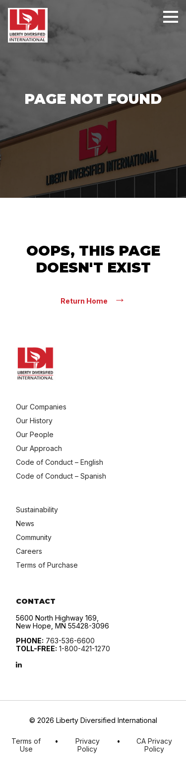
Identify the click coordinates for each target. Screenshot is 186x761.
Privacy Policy (87, 745)
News (25, 523)
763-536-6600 (70, 640)
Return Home (93, 300)
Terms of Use (26, 745)
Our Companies (41, 407)
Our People (35, 434)
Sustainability (37, 509)
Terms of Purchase (47, 565)
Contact (36, 601)
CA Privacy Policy (154, 745)
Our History (34, 420)
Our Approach (39, 448)
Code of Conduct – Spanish (61, 476)
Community (34, 537)
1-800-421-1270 (84, 648)
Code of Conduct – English (59, 462)
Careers (29, 551)
